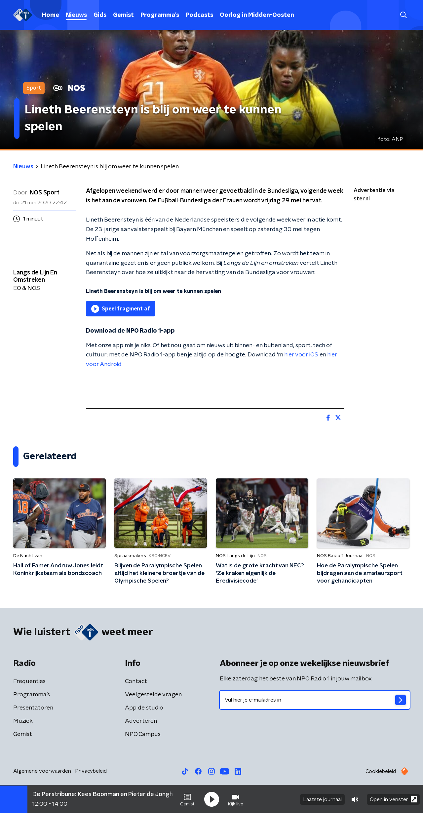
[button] (187, 799)
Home (50, 15)
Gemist (123, 15)
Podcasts (199, 15)
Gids (100, 15)
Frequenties (29, 681)
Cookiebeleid (380, 771)
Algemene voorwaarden (42, 771)
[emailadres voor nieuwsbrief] (315, 700)
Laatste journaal (322, 799)
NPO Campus (143, 734)
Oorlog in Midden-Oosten (257, 15)
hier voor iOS (301, 355)
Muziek (23, 721)
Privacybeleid (91, 771)
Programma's (159, 15)
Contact (136, 681)
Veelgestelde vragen (153, 695)
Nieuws (76, 15)
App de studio (144, 708)
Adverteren (141, 721)
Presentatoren (33, 708)
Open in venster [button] (393, 799)
